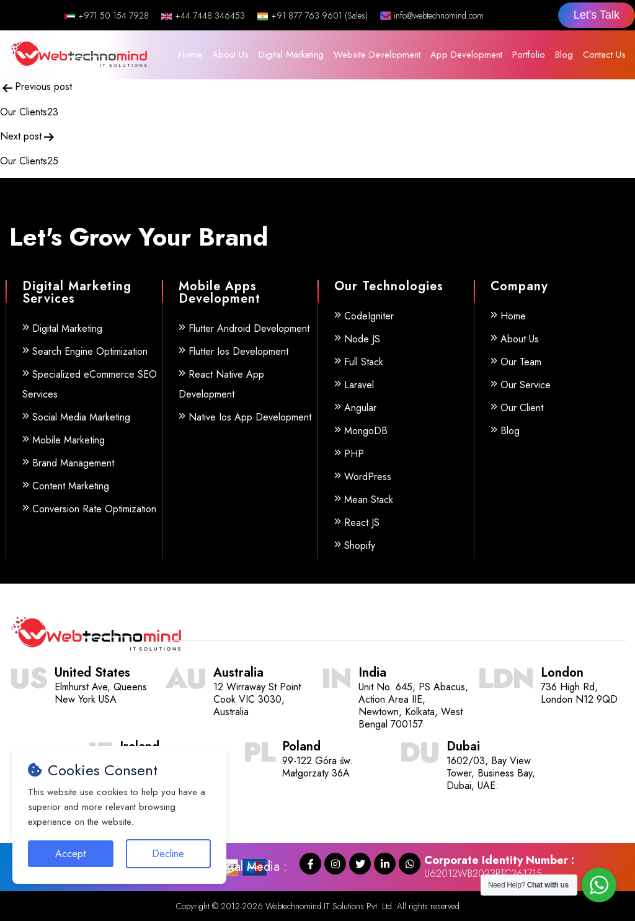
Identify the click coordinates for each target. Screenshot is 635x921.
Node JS (362, 339)
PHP (354, 454)
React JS (362, 522)
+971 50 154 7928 (106, 15)
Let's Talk (596, 15)
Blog (564, 54)
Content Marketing (70, 486)
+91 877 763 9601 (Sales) (312, 15)
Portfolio (528, 54)
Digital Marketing (291, 54)
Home (190, 54)
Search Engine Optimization (90, 351)
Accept (70, 854)
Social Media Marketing (81, 417)
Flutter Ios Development (238, 351)
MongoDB (366, 431)
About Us (230, 54)
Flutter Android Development (249, 328)
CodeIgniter (369, 316)
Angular (360, 408)
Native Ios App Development (250, 417)
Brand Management (73, 463)
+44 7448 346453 (203, 15)
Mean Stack (368, 499)
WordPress (367, 476)
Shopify (359, 545)
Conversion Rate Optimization (94, 509)
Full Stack (363, 362)
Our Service (525, 385)
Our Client (521, 408)
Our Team (520, 362)
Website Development (377, 54)
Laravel (359, 385)
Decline (168, 854)
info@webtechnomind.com (432, 15)
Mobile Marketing (68, 440)
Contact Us (604, 54)
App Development (466, 54)
